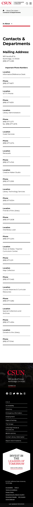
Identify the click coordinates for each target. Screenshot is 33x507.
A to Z (8, 402)
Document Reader (11, 497)
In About (6, 24)
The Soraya (9, 424)
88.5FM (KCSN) (11, 433)
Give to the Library (16, 468)
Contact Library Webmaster (15, 437)
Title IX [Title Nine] (16, 487)
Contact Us (12, 385)
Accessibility (10, 405)
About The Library (12, 10)
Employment (10, 416)
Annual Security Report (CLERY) (15, 494)
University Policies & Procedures (12, 428)
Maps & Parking (11, 420)
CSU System (21, 497)
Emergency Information (14, 413)
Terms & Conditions (11, 490)
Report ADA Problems (13, 441)
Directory (9, 409)
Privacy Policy (10, 492)
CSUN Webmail (10, 499)
